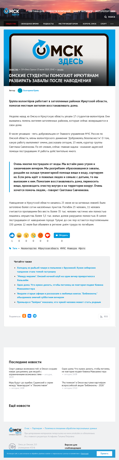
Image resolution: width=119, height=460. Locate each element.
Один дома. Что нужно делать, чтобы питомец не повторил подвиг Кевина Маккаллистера (86, 370)
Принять (104, 453)
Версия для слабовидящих (73, 446)
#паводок (72, 248)
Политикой (84, 454)
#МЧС (63, 248)
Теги (14, 248)
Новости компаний (58, 11)
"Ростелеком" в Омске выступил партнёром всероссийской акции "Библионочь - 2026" (84, 384)
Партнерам (37, 428)
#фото (82, 248)
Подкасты (48, 24)
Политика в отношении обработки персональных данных (71, 428)
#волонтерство (29, 248)
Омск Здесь (11, 12)
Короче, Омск (89, 24)
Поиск (109, 17)
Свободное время (29, 24)
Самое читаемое (83, 11)
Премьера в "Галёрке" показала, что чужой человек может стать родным (59, 302)
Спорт (104, 24)
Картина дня (36, 11)
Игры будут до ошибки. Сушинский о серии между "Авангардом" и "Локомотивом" (31, 384)
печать (60, 69)
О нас (26, 428)
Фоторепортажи (105, 11)
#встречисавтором (68, 24)
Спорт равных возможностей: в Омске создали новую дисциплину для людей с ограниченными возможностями (33, 371)
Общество (11, 24)
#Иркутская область (48, 248)
